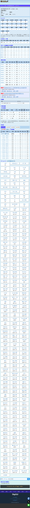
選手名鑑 (4, 91)
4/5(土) (3, 135)
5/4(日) (3, 156)
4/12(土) (3, 141)
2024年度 (8, 127)
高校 (6, 491)
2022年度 (17, 127)
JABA (19, 491)
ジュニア (14, 491)
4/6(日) (3, 137)
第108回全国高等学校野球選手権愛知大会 (14, 93)
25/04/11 (2, 64)
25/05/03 (2, 78)
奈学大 (2, 52)
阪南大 (7, 143)
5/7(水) (3, 158)
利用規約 (15, 500)
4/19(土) (3, 143)
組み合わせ (9, 91)
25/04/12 (2, 66)
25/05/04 (2, 80)
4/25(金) (3, 147)
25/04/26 (2, 74)
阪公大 (2, 54)
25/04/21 (2, 70)
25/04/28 (2, 76)
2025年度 (3, 127)
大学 (5, 5)
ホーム (2, 5)
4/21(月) (3, 145)
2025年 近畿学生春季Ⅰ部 (6, 133)
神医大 (7, 129)
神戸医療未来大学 (10, 5)
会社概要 (15, 497)
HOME (2, 491)
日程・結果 (15, 91)
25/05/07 (2, 82)
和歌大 (2, 48)
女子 (26, 491)
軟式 (22, 491)
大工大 (2, 50)
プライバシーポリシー (15, 498)
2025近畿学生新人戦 (5, 483)
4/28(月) (3, 152)
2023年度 (13, 127)
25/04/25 (2, 72)
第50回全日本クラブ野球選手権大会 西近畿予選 (15, 87)
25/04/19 (2, 68)
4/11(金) (3, 139)
